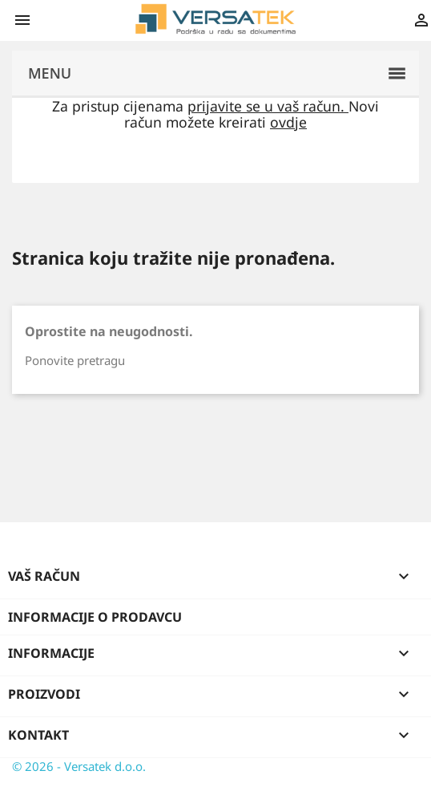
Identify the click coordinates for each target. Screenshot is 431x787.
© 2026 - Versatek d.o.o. (79, 766)
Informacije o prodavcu (95, 617)
